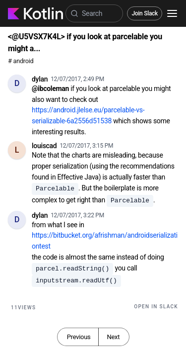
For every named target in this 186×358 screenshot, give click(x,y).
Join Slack (144, 13)
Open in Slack (156, 306)
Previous (79, 337)
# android (20, 61)
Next (113, 337)
